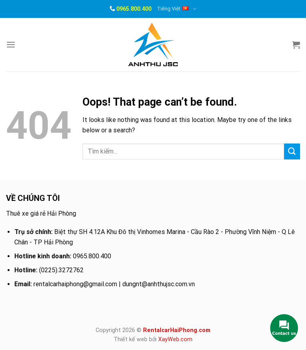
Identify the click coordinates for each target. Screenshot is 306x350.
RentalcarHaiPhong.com (176, 330)
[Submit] (292, 151)
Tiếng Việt (176, 9)
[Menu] (11, 44)
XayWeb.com (175, 339)
